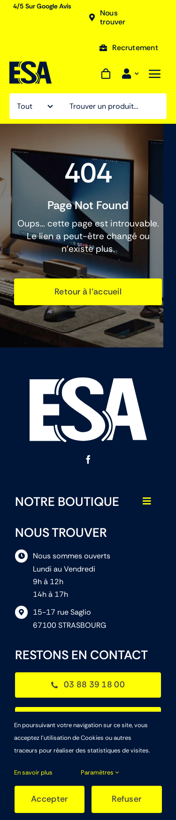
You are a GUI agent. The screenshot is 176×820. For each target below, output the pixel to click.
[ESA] (30, 65)
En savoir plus (33, 772)
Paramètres (100, 772)
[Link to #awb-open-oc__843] (155, 74)
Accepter (49, 799)
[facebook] (88, 459)
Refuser (126, 799)
